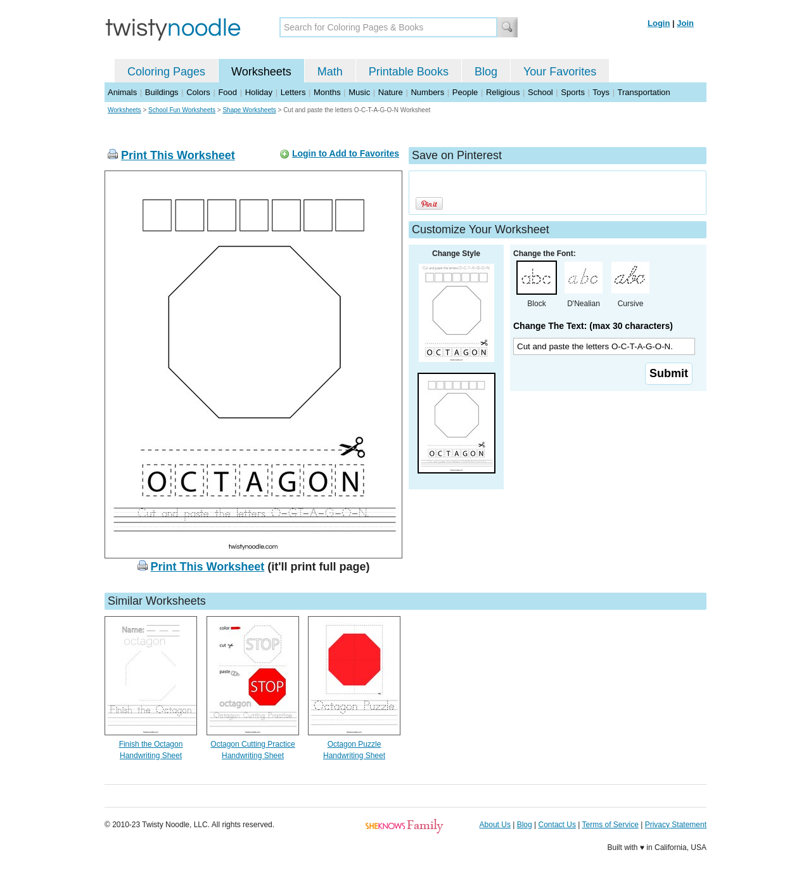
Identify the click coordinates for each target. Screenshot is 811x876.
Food (227, 92)
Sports (573, 92)
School (540, 92)
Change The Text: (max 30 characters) (593, 326)
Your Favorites (559, 71)
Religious (503, 92)
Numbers (427, 92)
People (465, 92)
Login (659, 23)
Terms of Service (610, 824)
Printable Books (409, 71)
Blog (486, 71)
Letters (293, 92)
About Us (495, 824)
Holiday (258, 92)
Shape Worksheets (249, 109)
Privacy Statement (675, 824)
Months (327, 92)
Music (359, 92)
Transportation (643, 92)
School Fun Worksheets (181, 109)
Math (330, 71)
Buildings (162, 92)
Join (685, 23)
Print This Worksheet (178, 155)
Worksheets (261, 71)
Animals (122, 92)
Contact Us (557, 824)
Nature (390, 92)
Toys (601, 92)
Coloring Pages (166, 71)
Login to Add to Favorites (345, 153)
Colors (198, 92)
